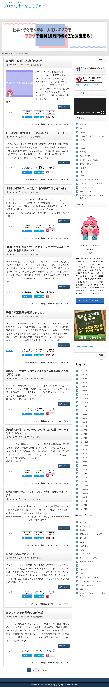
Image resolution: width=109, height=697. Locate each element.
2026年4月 (84, 379)
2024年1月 (84, 481)
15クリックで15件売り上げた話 (24, 612)
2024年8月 (84, 454)
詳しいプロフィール (90, 300)
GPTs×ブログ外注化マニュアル (92, 136)
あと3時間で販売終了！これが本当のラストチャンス (37, 132)
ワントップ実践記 (86, 188)
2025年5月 (84, 422)
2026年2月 (84, 387)
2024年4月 (84, 470)
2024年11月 (84, 446)
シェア (9, 112)
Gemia (82, 132)
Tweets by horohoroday (85, 347)
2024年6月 (84, 462)
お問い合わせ (72, 14)
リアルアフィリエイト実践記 (91, 184)
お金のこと (84, 148)
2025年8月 (84, 410)
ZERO (82, 144)
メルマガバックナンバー (54, 124)
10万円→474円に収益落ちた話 (24, 60)
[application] (90, 106)
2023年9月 (84, 497)
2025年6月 (84, 418)
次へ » (44, 670)
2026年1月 (84, 391)
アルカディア (85, 156)
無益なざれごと (86, 192)
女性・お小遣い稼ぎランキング (87, 85)
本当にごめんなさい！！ (20, 554)
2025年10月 (84, 402)
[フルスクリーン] (102, 112)
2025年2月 (84, 434)
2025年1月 (84, 438)
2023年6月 (84, 509)
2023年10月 (84, 493)
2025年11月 (84, 398)
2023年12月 (84, 485)
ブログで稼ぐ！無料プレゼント (47, 16)
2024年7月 (84, 458)
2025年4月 (84, 426)
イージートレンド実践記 (37, 124)
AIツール (83, 124)
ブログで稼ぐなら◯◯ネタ (24, 6)
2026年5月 (84, 375)
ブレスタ (83, 172)
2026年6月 (84, 371)
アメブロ (83, 152)
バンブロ (83, 168)
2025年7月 (84, 414)
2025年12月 (84, 395)
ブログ (82, 176)
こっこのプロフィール (23, 14)
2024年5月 (84, 466)
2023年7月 (84, 505)
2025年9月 (84, 406)
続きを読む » (63, 107)
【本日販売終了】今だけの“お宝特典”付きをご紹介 (36, 188)
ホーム (5, 14)
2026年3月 (84, 383)
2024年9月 (84, 450)
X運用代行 (84, 140)
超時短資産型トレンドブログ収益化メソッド (92, 196)
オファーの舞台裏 (86, 164)
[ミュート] (98, 112)
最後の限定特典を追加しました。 (25, 312)
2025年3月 (84, 430)
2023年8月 (84, 501)
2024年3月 (84, 473)
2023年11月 (84, 489)
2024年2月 (84, 477)
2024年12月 (84, 442)
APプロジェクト (86, 128)
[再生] (77, 112)
